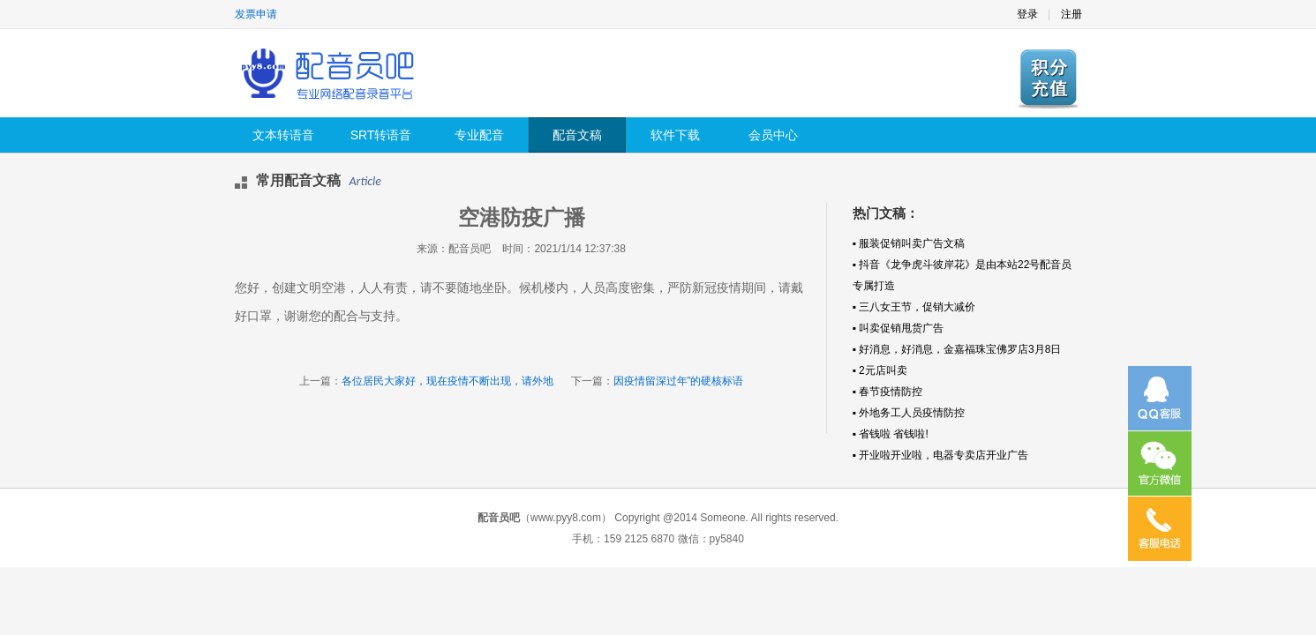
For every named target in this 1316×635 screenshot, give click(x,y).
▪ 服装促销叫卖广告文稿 (909, 243)
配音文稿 (577, 135)
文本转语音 (283, 135)
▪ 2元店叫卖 (880, 370)
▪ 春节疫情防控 (888, 391)
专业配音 (479, 135)
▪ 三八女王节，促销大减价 (914, 307)
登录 (1027, 14)
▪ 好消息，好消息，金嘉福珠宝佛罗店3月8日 (957, 349)
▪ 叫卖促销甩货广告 (898, 328)
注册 (1071, 14)
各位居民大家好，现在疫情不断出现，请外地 (447, 381)
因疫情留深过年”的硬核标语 (678, 381)
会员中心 (773, 135)
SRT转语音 (381, 135)
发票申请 (256, 14)
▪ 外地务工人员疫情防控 (909, 413)
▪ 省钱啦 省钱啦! (891, 434)
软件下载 (675, 135)
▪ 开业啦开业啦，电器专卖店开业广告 (941, 455)
